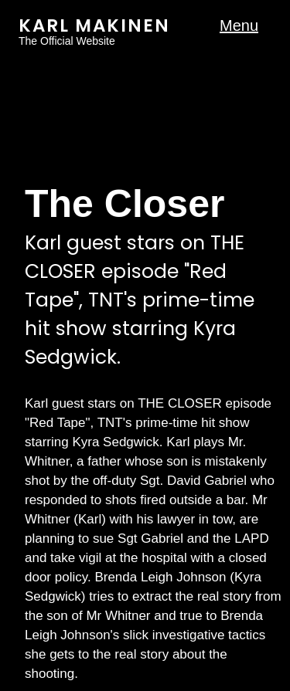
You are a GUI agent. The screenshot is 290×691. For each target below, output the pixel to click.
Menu (239, 26)
